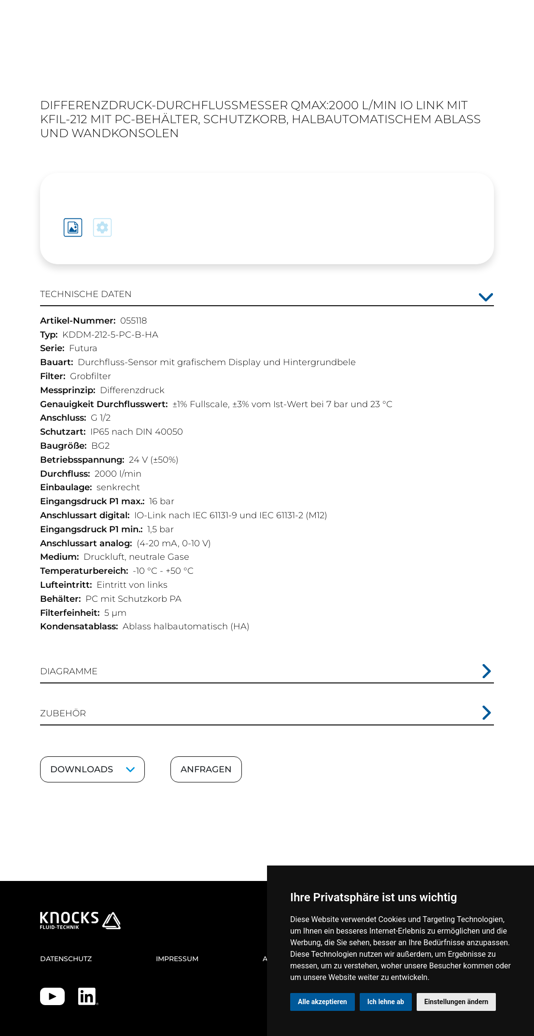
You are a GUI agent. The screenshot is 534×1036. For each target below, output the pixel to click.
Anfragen (206, 769)
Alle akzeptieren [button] (322, 1002)
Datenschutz (66, 958)
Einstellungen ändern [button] (456, 1002)
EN (454, 66)
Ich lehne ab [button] (385, 1002)
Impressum (177, 958)
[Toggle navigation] (483, 61)
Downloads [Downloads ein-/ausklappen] (81, 769)
